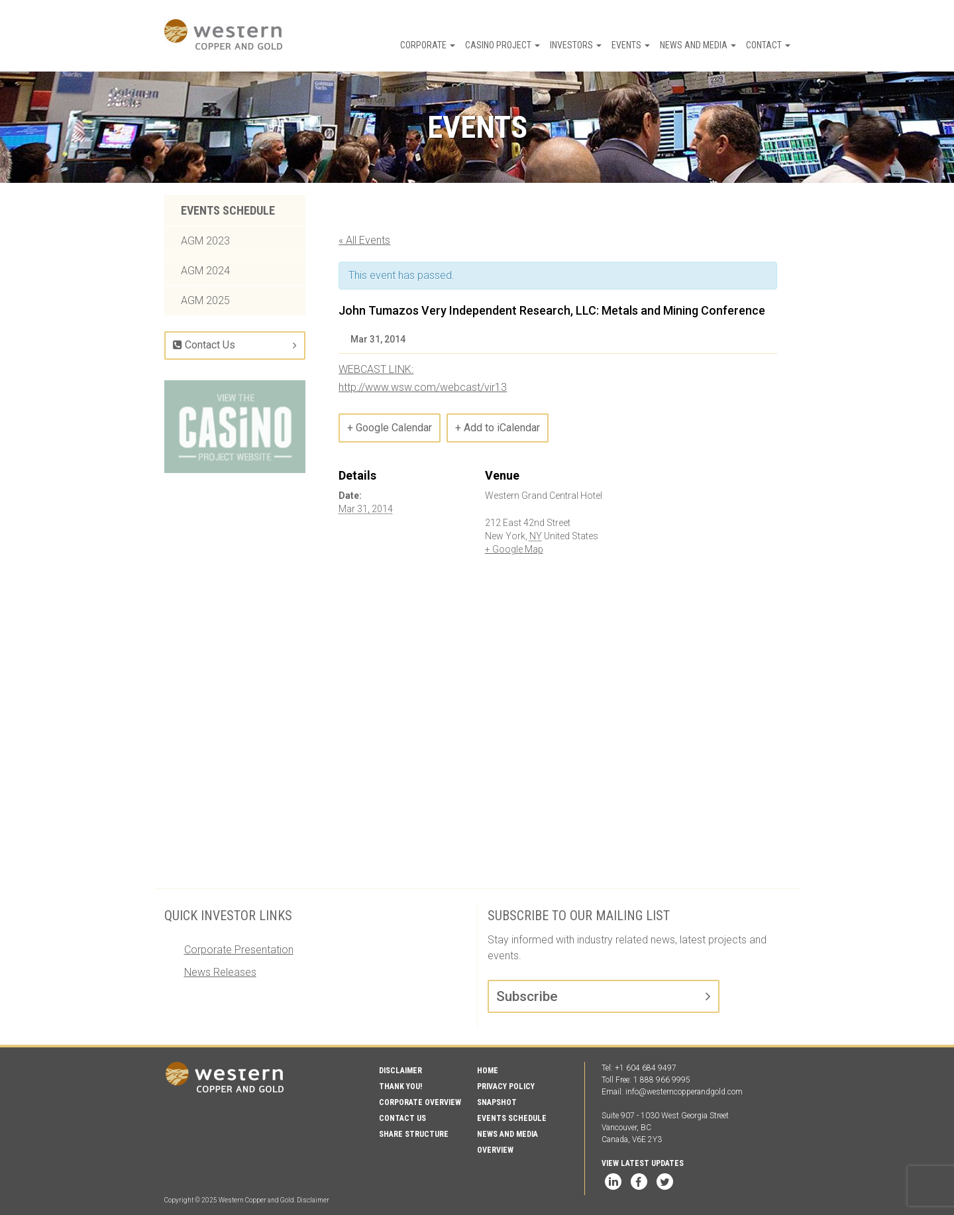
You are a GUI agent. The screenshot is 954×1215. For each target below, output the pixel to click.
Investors (576, 45)
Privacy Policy (506, 1086)
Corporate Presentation (238, 949)
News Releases (220, 972)
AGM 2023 (205, 241)
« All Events (364, 240)
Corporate (427, 45)
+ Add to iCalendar (497, 427)
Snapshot (497, 1102)
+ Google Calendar (389, 427)
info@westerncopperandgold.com (684, 1091)
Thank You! (400, 1086)
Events (630, 45)
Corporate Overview (420, 1102)
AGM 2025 (205, 300)
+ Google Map (514, 549)
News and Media (698, 45)
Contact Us (204, 345)
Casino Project (502, 45)
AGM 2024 (205, 270)
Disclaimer (400, 1070)
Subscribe (527, 996)
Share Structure (414, 1134)
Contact (768, 45)
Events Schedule (228, 210)
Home (487, 1070)
